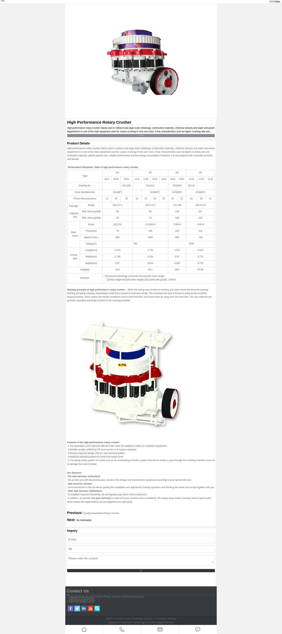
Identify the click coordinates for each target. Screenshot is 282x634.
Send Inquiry (141, 135)
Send (141, 570)
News (128, 618)
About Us (110, 618)
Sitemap (172, 618)
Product (120, 618)
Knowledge (137, 618)
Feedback (162, 618)
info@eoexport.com (82, 600)
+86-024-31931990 (81, 598)
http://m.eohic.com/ (81, 601)
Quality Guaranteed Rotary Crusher (101, 513)
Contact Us (150, 618)
